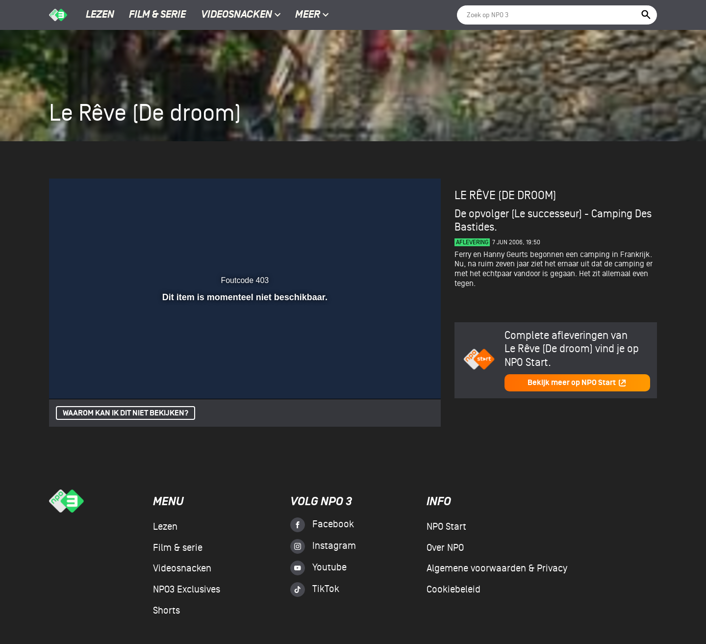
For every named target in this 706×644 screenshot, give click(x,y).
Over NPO (445, 547)
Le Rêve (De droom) (505, 195)
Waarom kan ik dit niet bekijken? (125, 413)
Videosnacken (236, 15)
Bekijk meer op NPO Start (577, 382)
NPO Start (446, 526)
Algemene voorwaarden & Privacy (497, 568)
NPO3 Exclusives (186, 589)
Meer (312, 15)
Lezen (100, 15)
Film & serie (157, 15)
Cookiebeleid (453, 589)
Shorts (166, 610)
